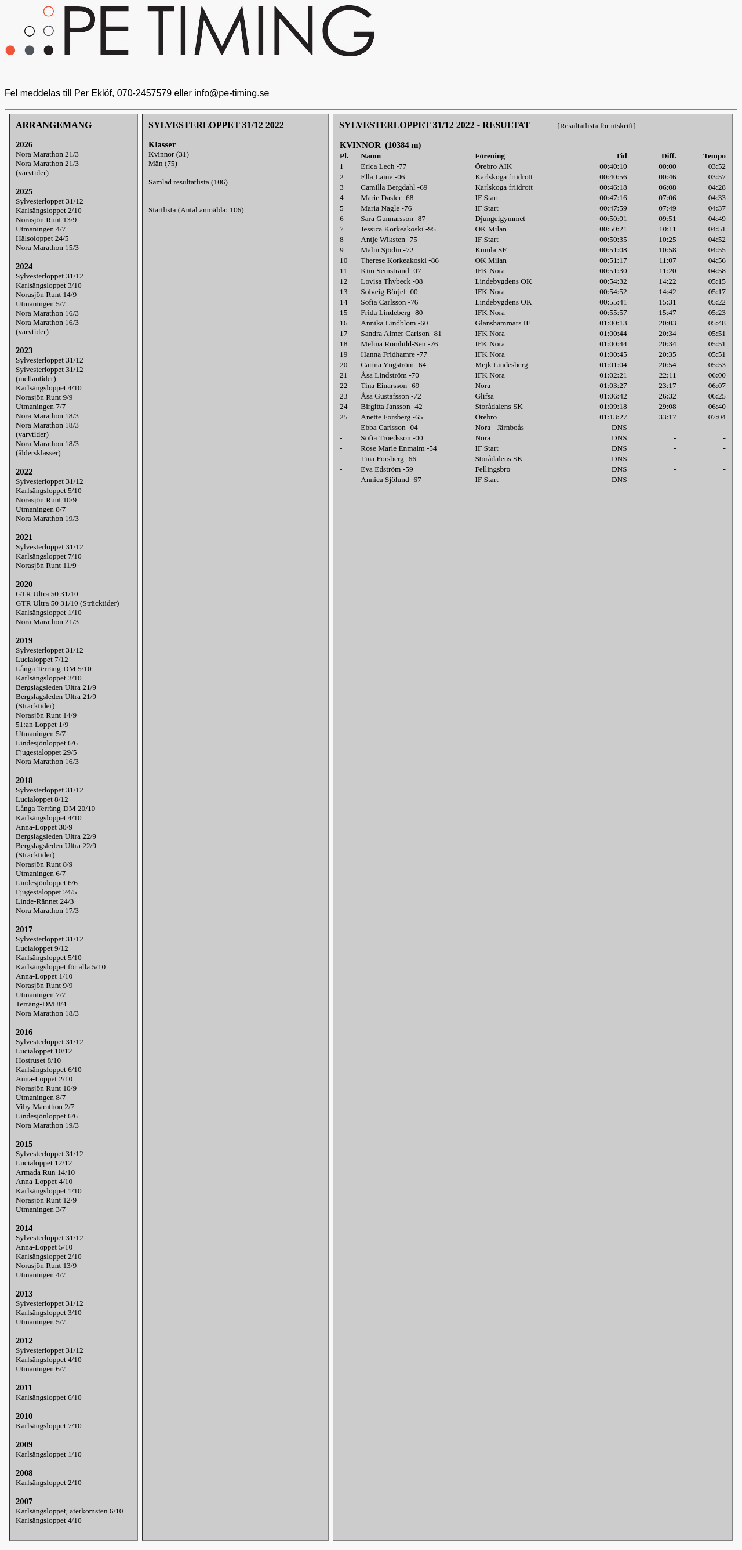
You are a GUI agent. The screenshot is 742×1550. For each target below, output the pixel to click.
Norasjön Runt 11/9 (46, 565)
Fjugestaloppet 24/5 (46, 892)
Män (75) (162, 163)
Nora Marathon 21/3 (47, 154)
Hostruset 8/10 (38, 1060)
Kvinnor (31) (168, 154)
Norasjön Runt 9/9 (44, 397)
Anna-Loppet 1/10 (44, 976)
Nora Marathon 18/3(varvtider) (47, 430)
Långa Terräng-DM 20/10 (55, 808)
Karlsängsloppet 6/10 (49, 1069)
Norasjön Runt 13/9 (46, 219)
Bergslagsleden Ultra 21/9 (56, 687)
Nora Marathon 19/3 (47, 518)
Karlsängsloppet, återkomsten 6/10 (69, 1510)
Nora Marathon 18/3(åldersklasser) (47, 448)
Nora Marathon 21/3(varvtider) (47, 168)
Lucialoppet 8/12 (42, 799)
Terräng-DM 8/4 (41, 1003)
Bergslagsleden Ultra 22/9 (56, 836)
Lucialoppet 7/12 (42, 659)
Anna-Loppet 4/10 (44, 1181)
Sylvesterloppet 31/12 (49, 201)
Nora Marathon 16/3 (47, 313)
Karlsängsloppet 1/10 (49, 612)
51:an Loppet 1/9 (42, 724)
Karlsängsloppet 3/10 (49, 285)
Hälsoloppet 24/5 (42, 238)
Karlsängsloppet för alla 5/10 (61, 966)
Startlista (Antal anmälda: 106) (196, 209)
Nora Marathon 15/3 (47, 247)
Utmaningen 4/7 (41, 228)
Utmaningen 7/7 (41, 406)
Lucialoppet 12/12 (44, 1162)
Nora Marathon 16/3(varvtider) (47, 327)
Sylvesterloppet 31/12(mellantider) (49, 374)
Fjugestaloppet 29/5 (46, 752)
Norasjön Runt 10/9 (46, 499)
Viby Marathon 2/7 (45, 1106)
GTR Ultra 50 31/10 (47, 593)
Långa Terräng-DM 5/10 (54, 668)
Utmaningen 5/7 (41, 303)
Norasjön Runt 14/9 (46, 294)
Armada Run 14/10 (45, 1172)
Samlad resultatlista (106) (188, 182)
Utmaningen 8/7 (41, 509)
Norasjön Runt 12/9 (46, 1200)
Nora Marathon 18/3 (47, 415)
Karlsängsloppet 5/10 (49, 490)
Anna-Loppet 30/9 (44, 827)
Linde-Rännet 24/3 (45, 901)
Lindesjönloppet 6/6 (47, 742)
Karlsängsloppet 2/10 (49, 210)
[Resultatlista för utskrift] (596, 125)
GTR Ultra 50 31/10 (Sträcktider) (67, 603)
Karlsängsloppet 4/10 (49, 387)
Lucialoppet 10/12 (44, 1050)
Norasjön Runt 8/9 (44, 864)
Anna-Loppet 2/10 (44, 1078)
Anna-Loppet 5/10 (44, 1247)
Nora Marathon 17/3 (47, 910)
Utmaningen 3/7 (41, 1209)
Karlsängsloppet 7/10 (49, 556)
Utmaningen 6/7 (41, 873)
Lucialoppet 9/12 (42, 948)
